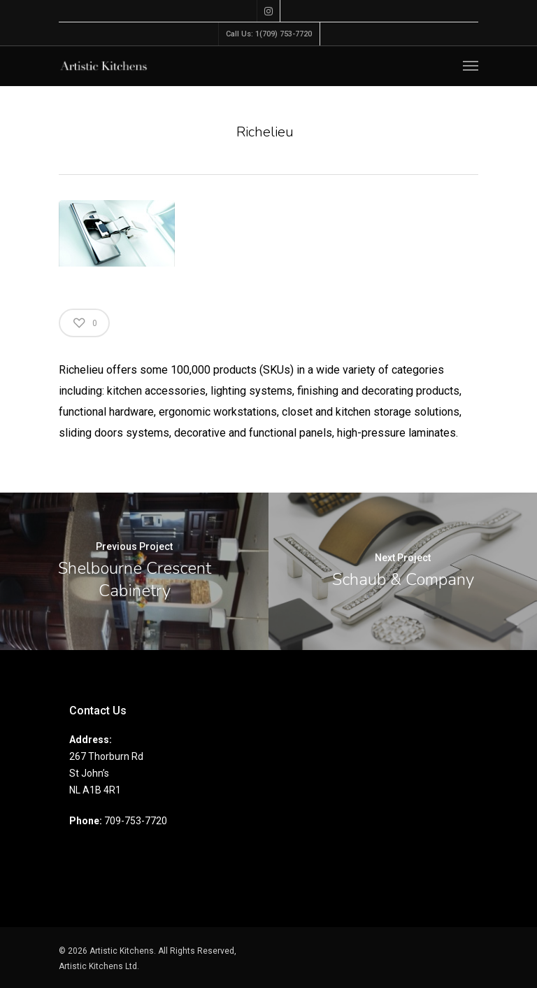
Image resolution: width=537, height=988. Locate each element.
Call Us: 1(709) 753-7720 (269, 33)
